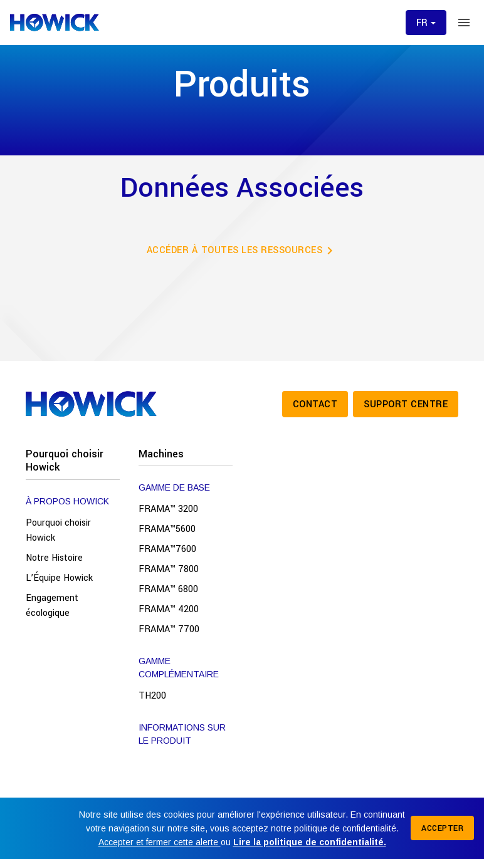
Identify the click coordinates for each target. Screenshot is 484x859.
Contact (315, 404)
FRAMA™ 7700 (169, 629)
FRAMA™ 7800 (169, 569)
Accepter (442, 828)
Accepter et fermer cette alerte (159, 842)
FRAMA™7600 (167, 549)
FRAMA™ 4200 (169, 609)
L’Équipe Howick (59, 578)
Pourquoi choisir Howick (64, 461)
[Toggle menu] (464, 22)
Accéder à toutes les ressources (242, 250)
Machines (161, 454)
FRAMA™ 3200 (168, 509)
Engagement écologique (52, 605)
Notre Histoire (54, 558)
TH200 (152, 695)
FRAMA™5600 (167, 529)
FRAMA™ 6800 (168, 589)
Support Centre (406, 404)
